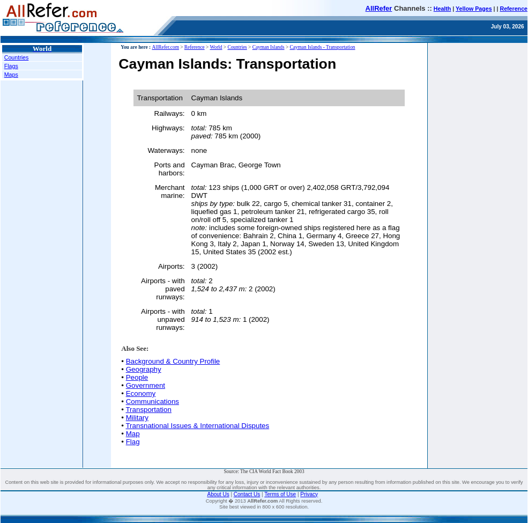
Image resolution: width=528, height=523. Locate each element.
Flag (133, 442)
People (137, 377)
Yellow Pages (474, 8)
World (216, 47)
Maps (11, 74)
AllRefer (379, 8)
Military (137, 418)
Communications (152, 401)
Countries (16, 57)
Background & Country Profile (173, 361)
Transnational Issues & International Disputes (197, 426)
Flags (11, 66)
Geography (143, 369)
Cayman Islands (268, 47)
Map (133, 434)
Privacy (309, 494)
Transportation (148, 410)
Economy (141, 393)
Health (442, 8)
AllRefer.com (165, 47)
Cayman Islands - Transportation (322, 47)
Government (145, 385)
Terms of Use (280, 494)
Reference (513, 8)
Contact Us (247, 494)
